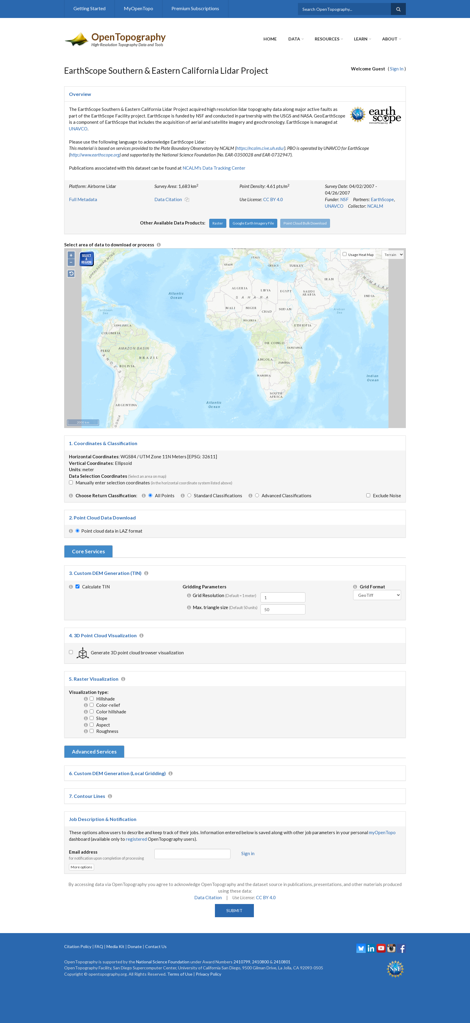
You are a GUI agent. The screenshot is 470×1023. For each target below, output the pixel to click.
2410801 (282, 961)
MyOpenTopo (138, 8)
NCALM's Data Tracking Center (214, 168)
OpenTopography (128, 37)
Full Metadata (83, 199)
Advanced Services (94, 751)
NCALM (375, 206)
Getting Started (89, 8)
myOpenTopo (382, 832)
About (389, 38)
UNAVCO (78, 128)
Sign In (396, 68)
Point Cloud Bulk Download (305, 223)
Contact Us (156, 946)
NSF (344, 199)
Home (270, 38)
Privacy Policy (208, 974)
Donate (135, 946)
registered (136, 839)
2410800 (260, 961)
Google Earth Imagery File (253, 223)
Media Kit (115, 946)
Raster (218, 223)
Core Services (88, 551)
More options (81, 867)
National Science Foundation (162, 961)
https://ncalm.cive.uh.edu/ (260, 148)
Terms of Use (179, 974)
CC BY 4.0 (273, 199)
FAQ (99, 946)
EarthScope (382, 199)
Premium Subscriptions (195, 8)
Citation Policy (77, 946)
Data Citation (168, 199)
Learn (360, 38)
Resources (327, 38)
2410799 (242, 961)
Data (294, 38)
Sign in (247, 853)
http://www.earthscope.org (95, 154)
